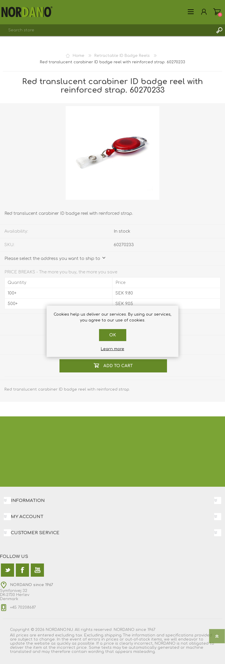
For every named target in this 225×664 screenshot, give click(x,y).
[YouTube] (37, 570)
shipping (113, 635)
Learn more (112, 349)
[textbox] (106, 30)
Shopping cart (217, 11)
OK (112, 335)
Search (219, 30)
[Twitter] (7, 570)
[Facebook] (22, 570)
